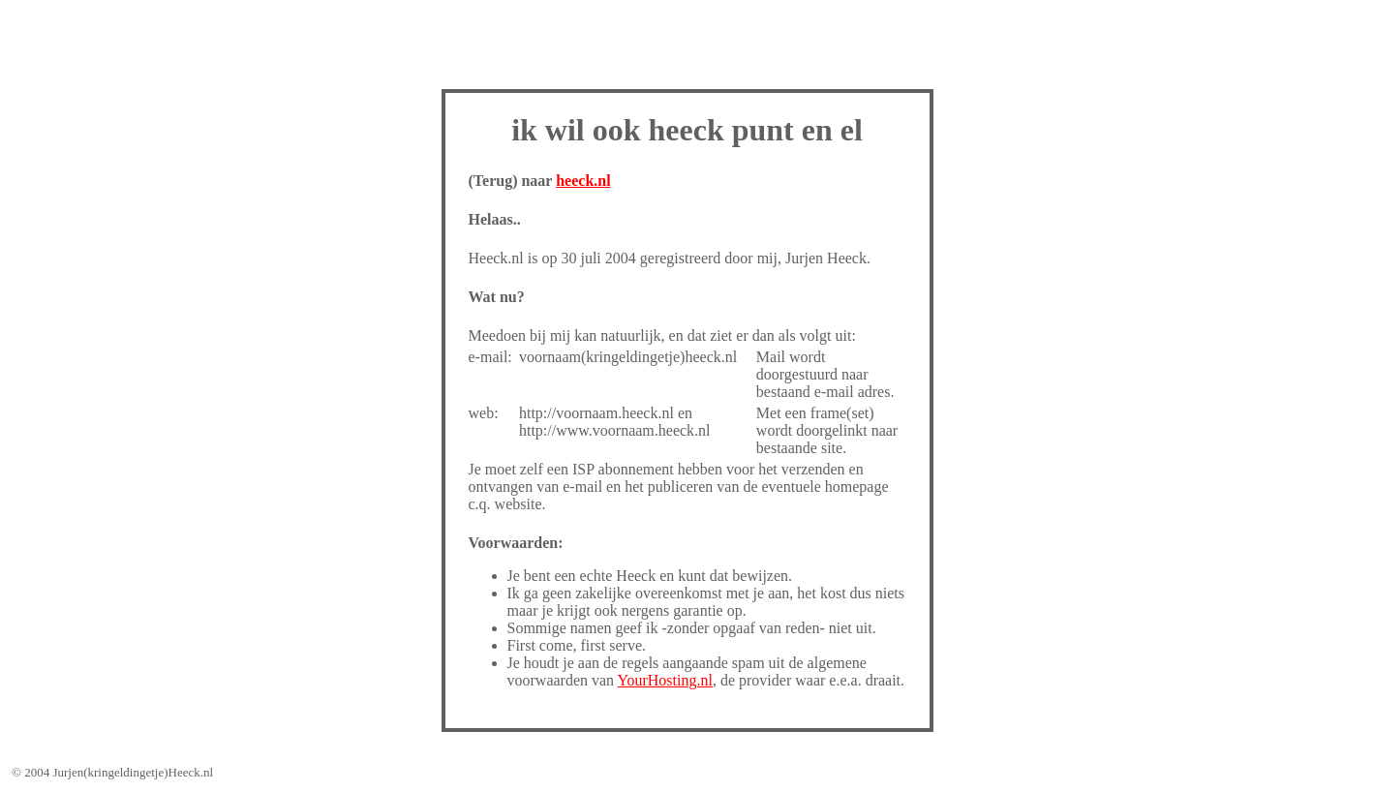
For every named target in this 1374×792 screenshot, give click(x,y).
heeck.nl (583, 180)
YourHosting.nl (665, 680)
